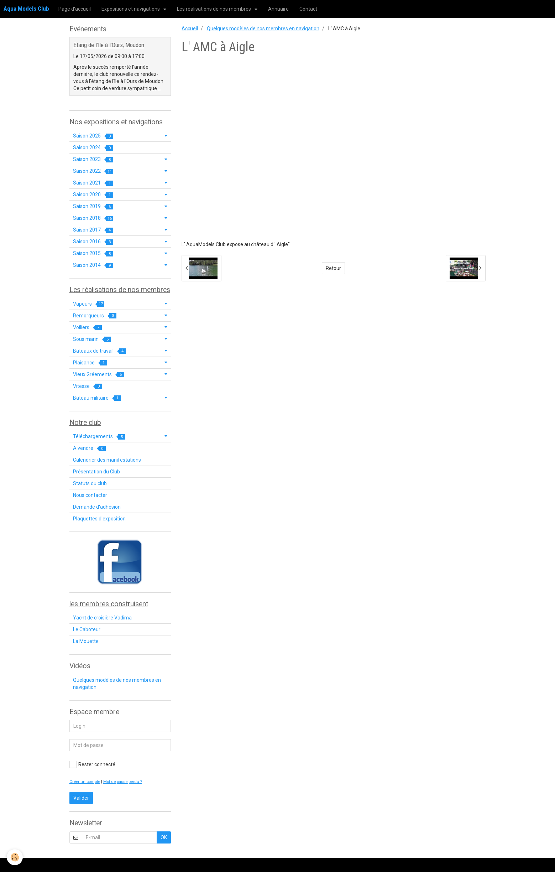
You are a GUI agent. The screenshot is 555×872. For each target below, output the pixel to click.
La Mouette (86, 641)
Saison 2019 (93, 206)
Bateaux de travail (99, 351)
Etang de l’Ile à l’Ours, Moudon (108, 45)
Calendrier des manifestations (107, 460)
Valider (81, 798)
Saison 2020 (93, 195)
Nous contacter (90, 495)
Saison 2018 (93, 218)
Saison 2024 (93, 148)
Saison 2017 (93, 230)
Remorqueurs (94, 316)
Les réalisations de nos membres (214, 9)
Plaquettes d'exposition (99, 518)
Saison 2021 (93, 183)
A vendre (89, 448)
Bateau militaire (97, 398)
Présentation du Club (96, 471)
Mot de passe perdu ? (122, 781)
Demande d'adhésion (97, 507)
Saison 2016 (93, 242)
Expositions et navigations (131, 9)
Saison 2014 (93, 265)
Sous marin (92, 339)
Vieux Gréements (98, 375)
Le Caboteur (86, 629)
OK (164, 837)
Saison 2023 (93, 159)
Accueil (190, 28)
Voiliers (87, 328)
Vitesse (87, 386)
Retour (333, 268)
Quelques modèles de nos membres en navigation (263, 28)
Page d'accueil (74, 9)
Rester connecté (92, 764)
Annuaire (278, 9)
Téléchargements (99, 437)
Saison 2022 (93, 171)
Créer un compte (84, 781)
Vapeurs (88, 304)
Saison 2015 (93, 253)
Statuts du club (90, 483)
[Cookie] (15, 857)
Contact (308, 9)
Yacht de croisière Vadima (102, 618)
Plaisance (90, 363)
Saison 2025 (93, 136)
